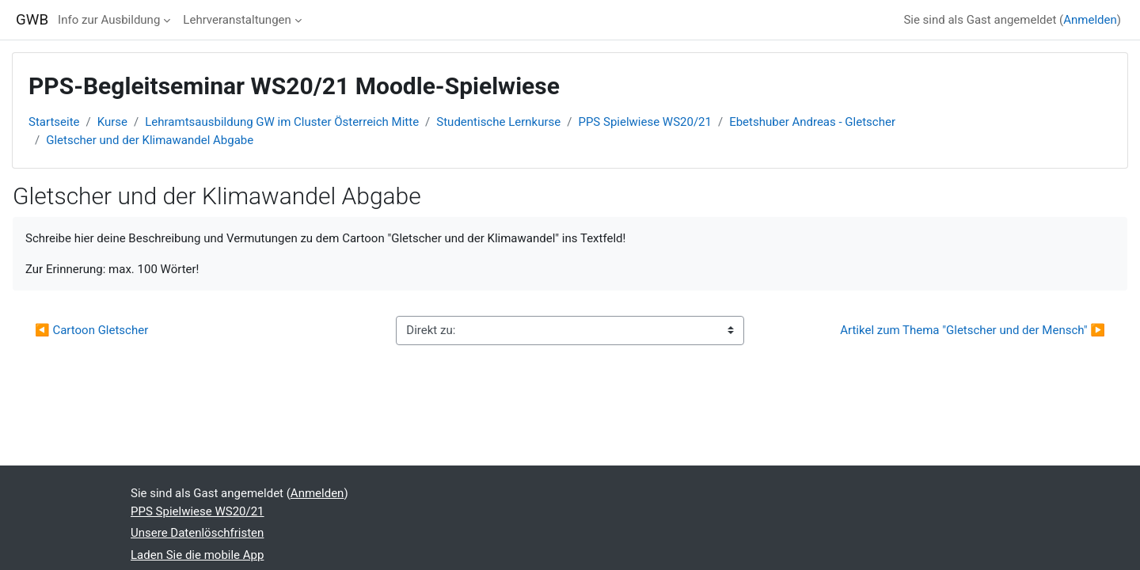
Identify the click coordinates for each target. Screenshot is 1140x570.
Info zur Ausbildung (109, 20)
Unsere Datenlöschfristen (197, 533)
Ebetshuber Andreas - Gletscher (812, 122)
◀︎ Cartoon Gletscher (91, 330)
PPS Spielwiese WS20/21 (645, 122)
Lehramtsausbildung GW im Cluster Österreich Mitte (282, 122)
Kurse (112, 122)
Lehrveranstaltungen (237, 20)
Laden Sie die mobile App (197, 555)
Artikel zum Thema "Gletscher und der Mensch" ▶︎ (972, 330)
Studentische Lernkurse (498, 122)
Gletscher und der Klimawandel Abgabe (149, 140)
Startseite (54, 122)
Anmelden (1090, 20)
